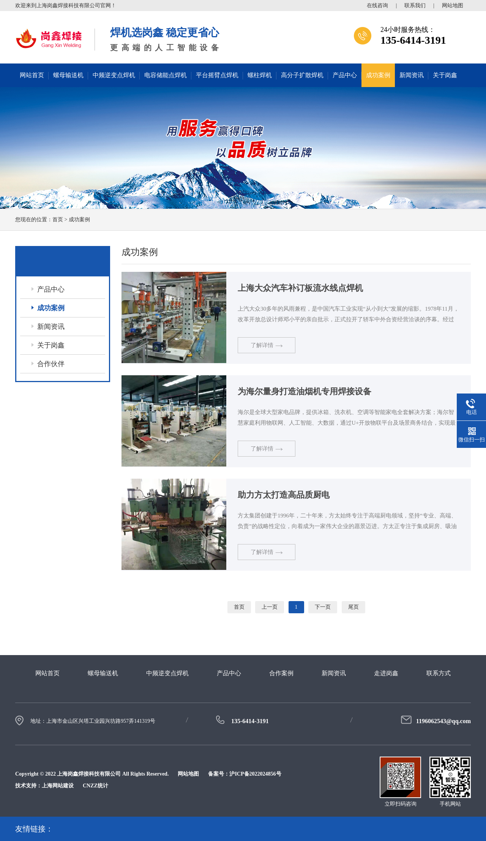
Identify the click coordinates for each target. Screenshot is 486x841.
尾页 (353, 607)
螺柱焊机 (260, 75)
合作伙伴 (51, 364)
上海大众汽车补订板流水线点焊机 (300, 288)
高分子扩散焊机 (302, 75)
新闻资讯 (411, 75)
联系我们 (415, 5)
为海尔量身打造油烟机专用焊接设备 (304, 391)
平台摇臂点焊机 (217, 75)
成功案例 (378, 75)
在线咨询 (377, 5)
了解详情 (266, 345)
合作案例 (281, 673)
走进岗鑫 (386, 673)
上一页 (270, 607)
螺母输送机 (68, 75)
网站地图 (452, 5)
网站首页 (32, 75)
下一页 (323, 607)
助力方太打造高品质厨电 (284, 495)
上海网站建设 (58, 786)
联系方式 (438, 673)
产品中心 (345, 75)
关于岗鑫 (445, 75)
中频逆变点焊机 (114, 75)
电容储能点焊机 (165, 75)
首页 (57, 219)
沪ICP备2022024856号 (255, 774)
